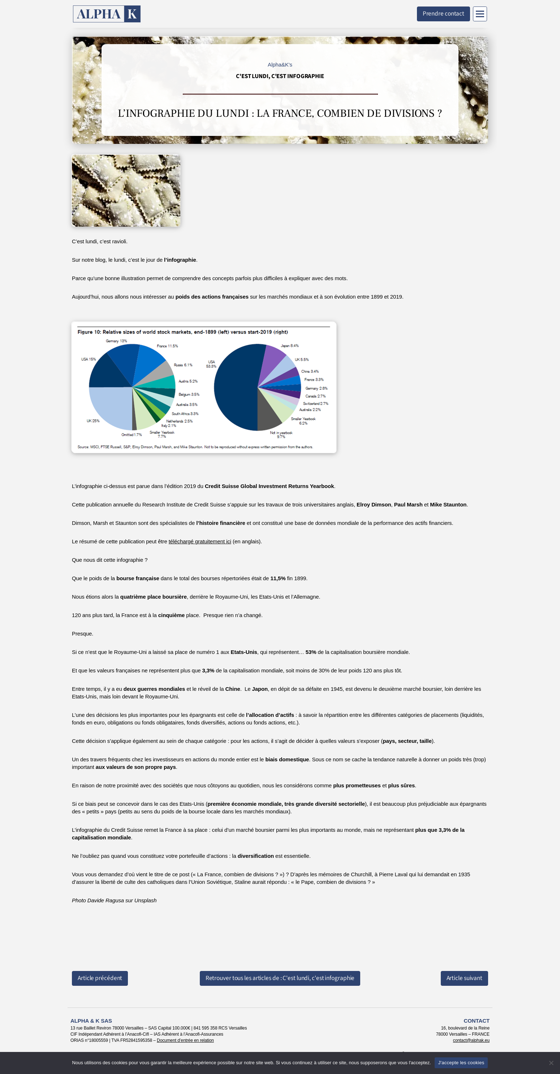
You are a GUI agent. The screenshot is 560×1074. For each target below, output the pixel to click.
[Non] (551, 1062)
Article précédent (100, 978)
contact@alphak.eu (471, 1040)
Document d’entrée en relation (185, 1040)
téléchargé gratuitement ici (200, 541)
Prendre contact (444, 13)
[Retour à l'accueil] (107, 13)
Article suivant (465, 978)
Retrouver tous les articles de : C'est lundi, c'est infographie (280, 978)
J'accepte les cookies (461, 1062)
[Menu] (480, 14)
